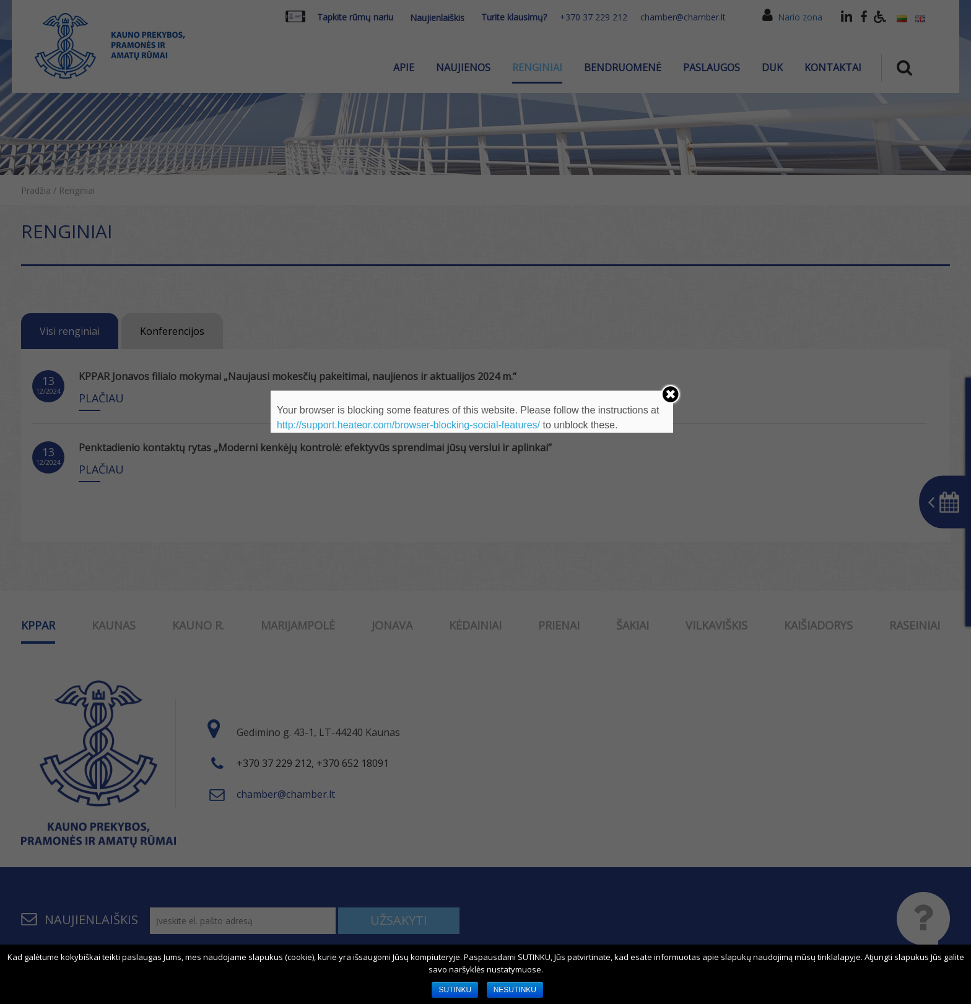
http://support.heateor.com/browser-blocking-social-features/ (408, 425)
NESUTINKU (515, 989)
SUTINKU (454, 989)
